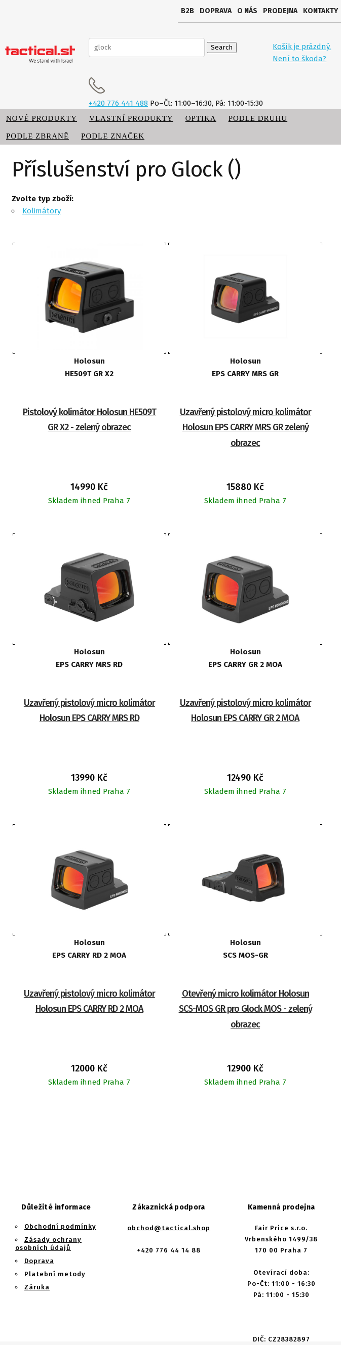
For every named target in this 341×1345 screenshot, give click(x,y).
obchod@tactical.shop (168, 1228)
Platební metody (55, 1274)
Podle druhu (258, 118)
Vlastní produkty (131, 118)
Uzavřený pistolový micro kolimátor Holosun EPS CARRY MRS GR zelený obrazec (245, 428)
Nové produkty (41, 118)
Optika (200, 118)
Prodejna (280, 11)
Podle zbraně (37, 136)
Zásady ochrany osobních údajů (48, 1243)
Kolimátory (41, 210)
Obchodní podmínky (60, 1226)
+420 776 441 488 (118, 103)
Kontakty (320, 11)
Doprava (216, 11)
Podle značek (112, 136)
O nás (247, 11)
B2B (187, 11)
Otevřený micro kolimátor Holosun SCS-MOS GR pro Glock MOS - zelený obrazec (245, 1009)
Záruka (37, 1287)
